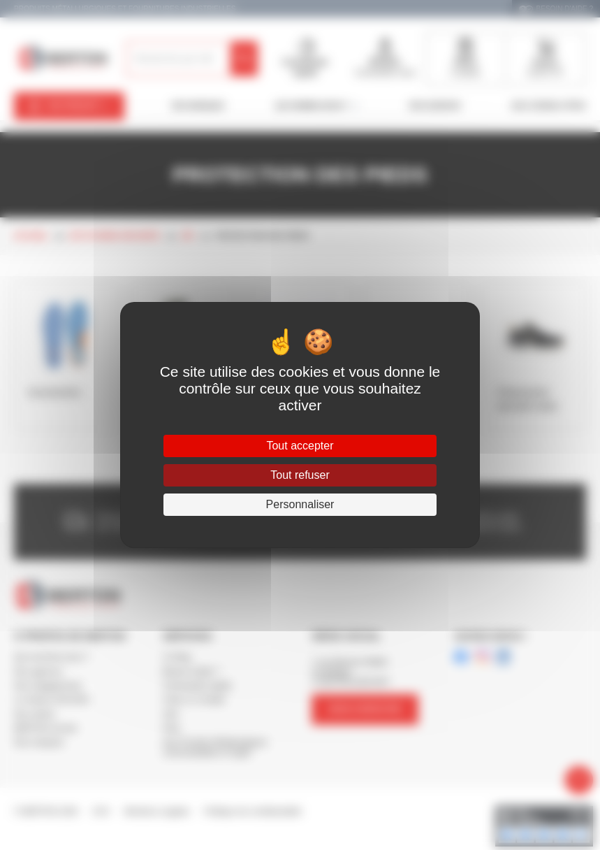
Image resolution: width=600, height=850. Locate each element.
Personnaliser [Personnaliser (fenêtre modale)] (300, 504)
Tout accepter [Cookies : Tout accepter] (299, 446)
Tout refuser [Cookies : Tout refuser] (299, 475)
